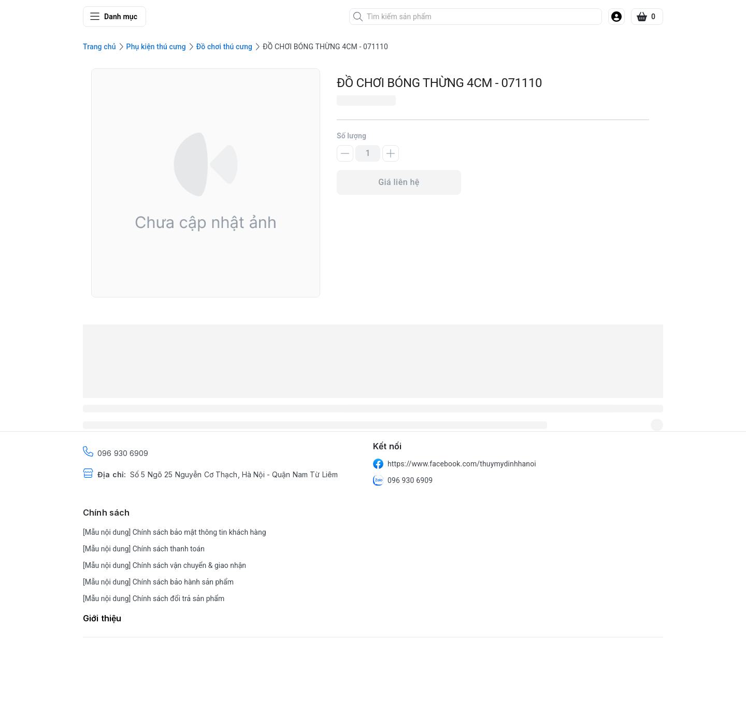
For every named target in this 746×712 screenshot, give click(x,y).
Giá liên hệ (399, 182)
